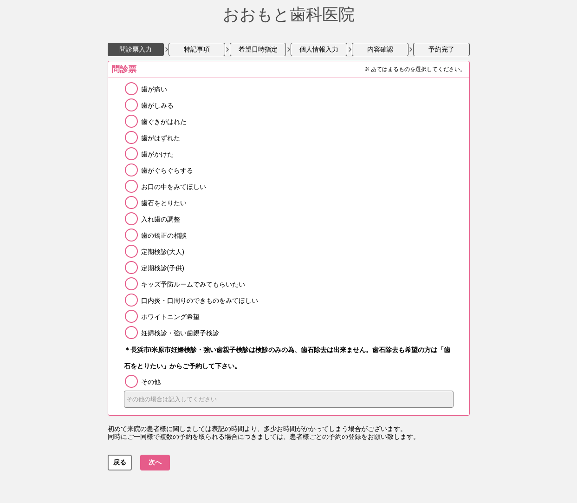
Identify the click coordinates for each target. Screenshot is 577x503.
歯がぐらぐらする (167, 170)
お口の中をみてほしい (173, 186)
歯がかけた (157, 154)
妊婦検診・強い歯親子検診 (180, 333)
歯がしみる (157, 105)
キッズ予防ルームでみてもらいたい (193, 284)
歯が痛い (154, 89)
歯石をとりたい (164, 203)
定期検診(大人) (162, 251)
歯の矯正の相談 (164, 235)
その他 (151, 381)
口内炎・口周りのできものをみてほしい (199, 300)
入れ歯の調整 (160, 219)
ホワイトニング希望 (170, 316)
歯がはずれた (160, 138)
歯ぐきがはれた (164, 121)
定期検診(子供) (162, 268)
